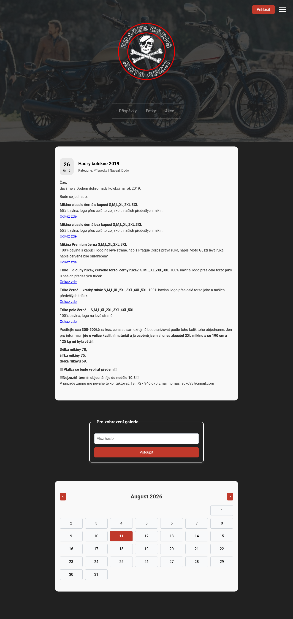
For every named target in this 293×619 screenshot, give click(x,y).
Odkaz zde (68, 216)
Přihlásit (263, 9)
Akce (169, 111)
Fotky (151, 111)
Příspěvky (128, 111)
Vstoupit (146, 452)
